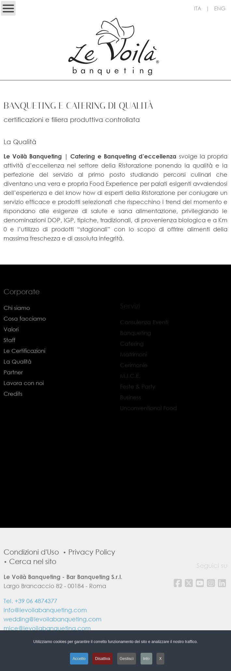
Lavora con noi (24, 393)
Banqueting (135, 335)
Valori (11, 339)
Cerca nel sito (32, 571)
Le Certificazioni (24, 361)
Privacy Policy (91, 562)
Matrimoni (133, 357)
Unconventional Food (148, 410)
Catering (131, 346)
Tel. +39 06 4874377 (30, 610)
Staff (9, 350)
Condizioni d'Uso (31, 562)
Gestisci (127, 658)
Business (130, 400)
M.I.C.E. (130, 378)
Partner (13, 382)
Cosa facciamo (25, 328)
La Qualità (18, 371)
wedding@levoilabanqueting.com (53, 629)
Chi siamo (17, 318)
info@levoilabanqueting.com (45, 619)
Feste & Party (137, 389)
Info (146, 658)
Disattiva (102, 658)
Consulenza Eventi (144, 325)
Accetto (79, 658)
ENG (219, 8)
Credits (13, 404)
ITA (197, 8)
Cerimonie (133, 367)
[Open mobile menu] (8, 8)
